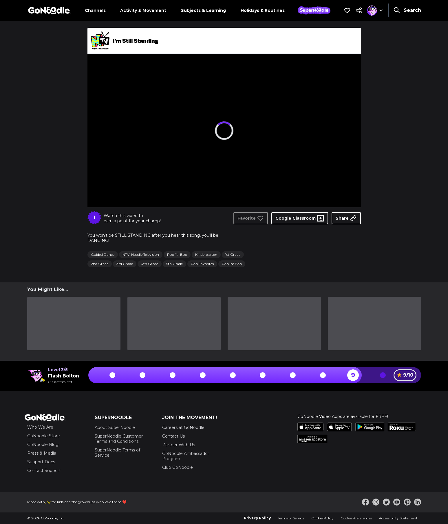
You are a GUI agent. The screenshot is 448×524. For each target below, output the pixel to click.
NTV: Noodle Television (140, 254)
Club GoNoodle (177, 467)
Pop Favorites (202, 264)
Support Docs (41, 461)
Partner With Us (178, 444)
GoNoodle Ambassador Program (185, 456)
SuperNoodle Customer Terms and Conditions (119, 439)
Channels (95, 10)
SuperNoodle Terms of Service (117, 452)
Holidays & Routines (263, 10)
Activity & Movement (143, 10)
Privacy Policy (257, 518)
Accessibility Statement (398, 518)
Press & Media (41, 453)
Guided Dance (102, 254)
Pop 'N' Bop (177, 254)
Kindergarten (206, 254)
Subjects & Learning (203, 10)
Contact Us (173, 436)
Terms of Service (291, 518)
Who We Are (40, 427)
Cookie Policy (322, 518)
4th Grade (149, 264)
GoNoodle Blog (42, 444)
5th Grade (174, 264)
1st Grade (232, 254)
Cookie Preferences (356, 518)
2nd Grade (99, 264)
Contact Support (44, 470)
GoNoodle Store (43, 435)
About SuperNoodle (115, 427)
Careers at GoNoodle (183, 427)
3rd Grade (124, 264)
